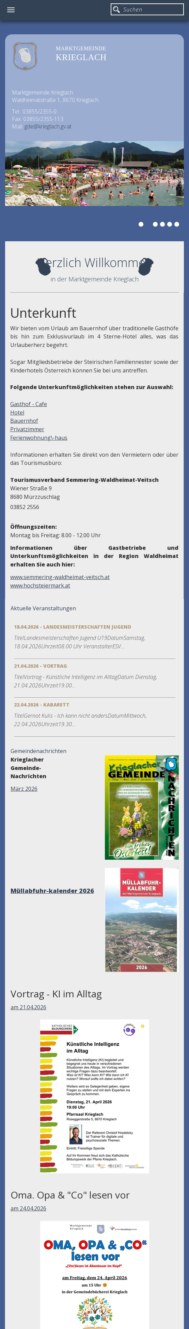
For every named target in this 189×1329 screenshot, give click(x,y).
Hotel (17, 412)
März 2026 (24, 788)
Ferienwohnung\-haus (38, 437)
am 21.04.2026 (28, 1007)
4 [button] (163, 225)
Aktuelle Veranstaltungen (43, 608)
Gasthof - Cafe (28, 404)
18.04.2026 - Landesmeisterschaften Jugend (72, 627)
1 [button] (142, 225)
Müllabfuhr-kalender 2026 (52, 891)
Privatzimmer (27, 429)
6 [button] (177, 225)
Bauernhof (24, 420)
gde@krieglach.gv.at (48, 126)
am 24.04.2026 (28, 1208)
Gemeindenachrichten (38, 751)
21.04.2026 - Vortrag (40, 666)
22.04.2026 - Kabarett (41, 704)
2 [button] (149, 225)
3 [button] (156, 225)
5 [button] (170, 225)
